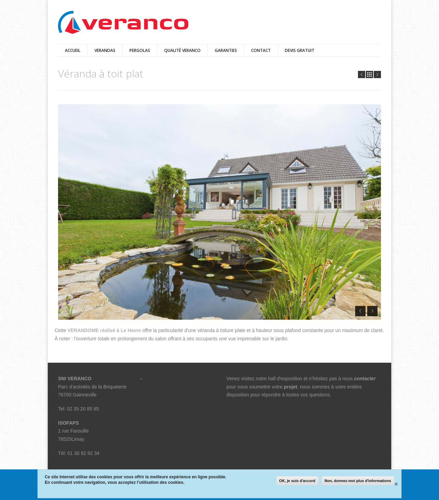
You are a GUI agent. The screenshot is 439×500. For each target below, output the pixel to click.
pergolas (140, 50)
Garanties (226, 50)
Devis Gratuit (299, 50)
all (369, 74)
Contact (261, 50)
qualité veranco (182, 50)
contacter (365, 378)
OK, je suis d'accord (297, 481)
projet (290, 387)
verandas (104, 50)
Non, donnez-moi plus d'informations (358, 481)
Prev (361, 74)
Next (377, 74)
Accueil (72, 50)
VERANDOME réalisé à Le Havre (104, 330)
